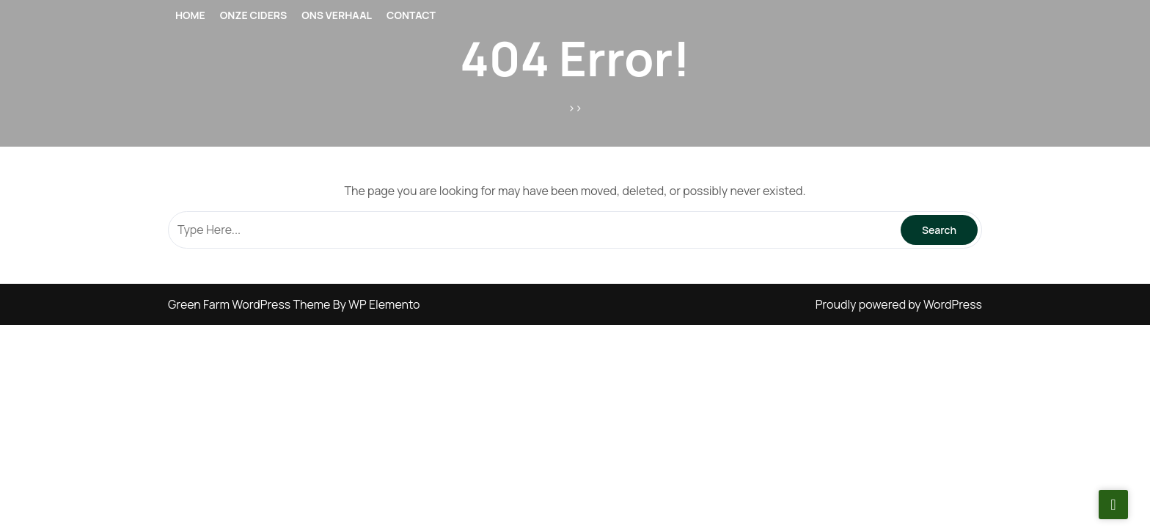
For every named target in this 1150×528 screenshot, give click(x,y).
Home (190, 15)
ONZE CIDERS (254, 15)
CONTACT (411, 15)
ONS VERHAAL (336, 15)
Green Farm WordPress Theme (250, 304)
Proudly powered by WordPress (899, 304)
